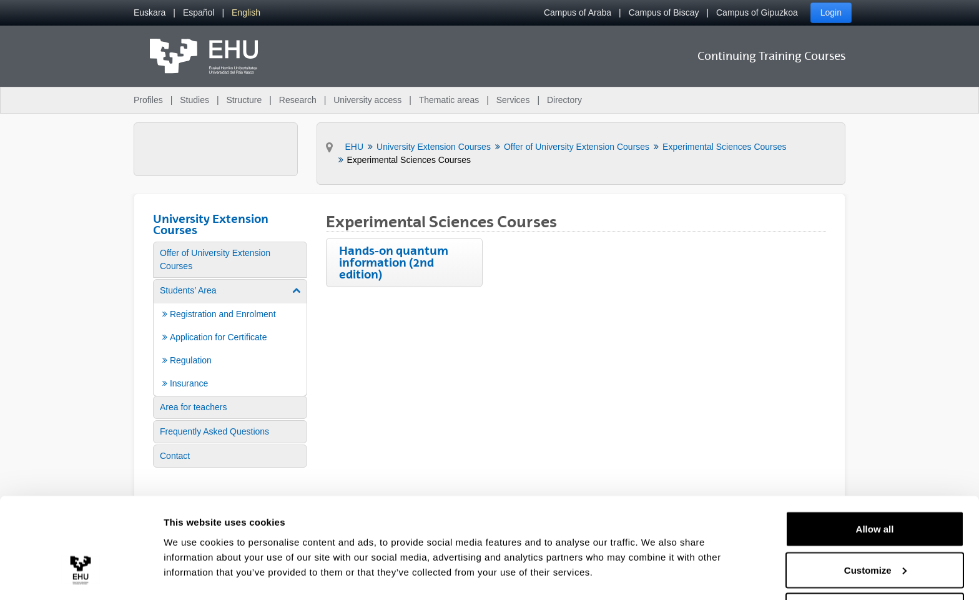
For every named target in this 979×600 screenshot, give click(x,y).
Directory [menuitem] (564, 100)
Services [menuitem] (513, 100)
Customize (875, 526)
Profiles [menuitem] (148, 100)
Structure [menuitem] (244, 100)
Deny (875, 566)
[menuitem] (149, 13)
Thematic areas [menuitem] (449, 100)
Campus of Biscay (664, 12)
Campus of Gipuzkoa (757, 12)
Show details (193, 561)
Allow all (875, 485)
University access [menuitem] (367, 100)
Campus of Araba (577, 12)
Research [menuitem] (298, 100)
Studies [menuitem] (194, 100)
